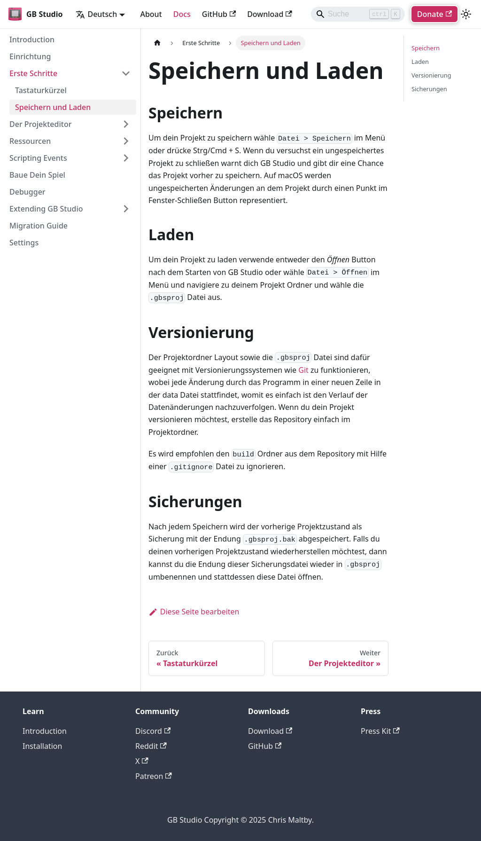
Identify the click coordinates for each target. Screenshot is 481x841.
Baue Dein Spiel (37, 175)
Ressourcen (30, 141)
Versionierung (431, 75)
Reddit (151, 746)
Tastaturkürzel (41, 90)
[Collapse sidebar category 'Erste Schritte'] (126, 73)
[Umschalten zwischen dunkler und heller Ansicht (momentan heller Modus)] (465, 14)
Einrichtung (30, 56)
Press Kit (380, 731)
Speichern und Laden (53, 107)
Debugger (27, 192)
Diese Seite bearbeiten (194, 611)
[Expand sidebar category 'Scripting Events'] (126, 157)
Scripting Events (38, 158)
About (151, 14)
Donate (434, 14)
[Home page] (157, 43)
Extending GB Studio (46, 209)
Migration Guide (38, 225)
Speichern (425, 48)
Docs (182, 14)
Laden (420, 61)
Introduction (31, 39)
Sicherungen (429, 89)
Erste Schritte (33, 73)
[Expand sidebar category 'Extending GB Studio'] (126, 208)
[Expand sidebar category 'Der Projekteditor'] (126, 124)
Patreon (153, 776)
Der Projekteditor (40, 124)
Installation (42, 746)
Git (303, 370)
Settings (24, 242)
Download (269, 14)
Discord (153, 731)
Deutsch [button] (96, 14)
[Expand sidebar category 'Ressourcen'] (126, 141)
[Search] (358, 14)
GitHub (219, 14)
